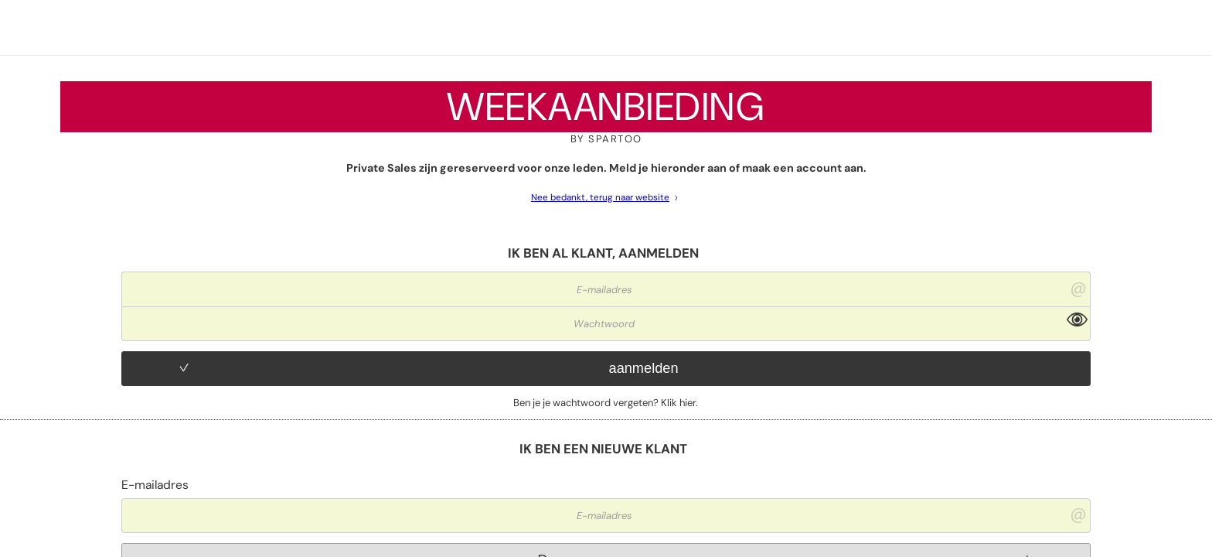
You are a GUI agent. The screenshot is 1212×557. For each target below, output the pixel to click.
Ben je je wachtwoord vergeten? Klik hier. (605, 402)
